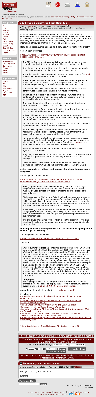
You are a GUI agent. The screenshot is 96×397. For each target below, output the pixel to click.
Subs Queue (8, 46)
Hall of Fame (8, 41)
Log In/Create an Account (77, 339)
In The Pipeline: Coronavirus (33, 303)
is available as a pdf (65, 290)
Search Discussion (67, 342)
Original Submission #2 (50, 326)
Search (5, 37)
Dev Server (7, 93)
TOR (4, 95)
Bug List (6, 90)
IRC (4, 84)
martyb (30, 26)
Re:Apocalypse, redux (36, 363)
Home (30, 392)
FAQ (4, 28)
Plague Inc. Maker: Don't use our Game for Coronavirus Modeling (50, 301)
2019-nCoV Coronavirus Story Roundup (43, 23)
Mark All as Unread (56, 352)
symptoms (78, 142)
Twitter (5, 82)
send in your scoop (60, 17)
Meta (5, 70)
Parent (24, 376)
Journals (6, 30)
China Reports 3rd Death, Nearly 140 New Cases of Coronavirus (50, 313)
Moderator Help (27, 381)
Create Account (9, 50)
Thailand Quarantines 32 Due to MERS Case (40, 315)
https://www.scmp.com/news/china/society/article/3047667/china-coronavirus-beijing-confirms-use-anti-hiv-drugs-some (51, 180)
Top (37, 342)
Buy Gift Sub (8, 48)
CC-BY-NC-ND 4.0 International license (57, 286)
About (5, 26)
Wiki (4, 86)
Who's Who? (8, 88)
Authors (6, 35)
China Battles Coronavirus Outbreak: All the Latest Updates (48, 305)
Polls (4, 39)
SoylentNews (9, 7)
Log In (5, 53)
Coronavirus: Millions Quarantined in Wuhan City (43, 307)
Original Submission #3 (70, 326)
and (88, 74)
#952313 (77, 367)
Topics (5, 32)
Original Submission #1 (29, 326)
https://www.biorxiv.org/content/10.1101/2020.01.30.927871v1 (49, 239)
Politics (5, 73)
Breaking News (9, 64)
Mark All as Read (77, 349)
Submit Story (8, 44)
